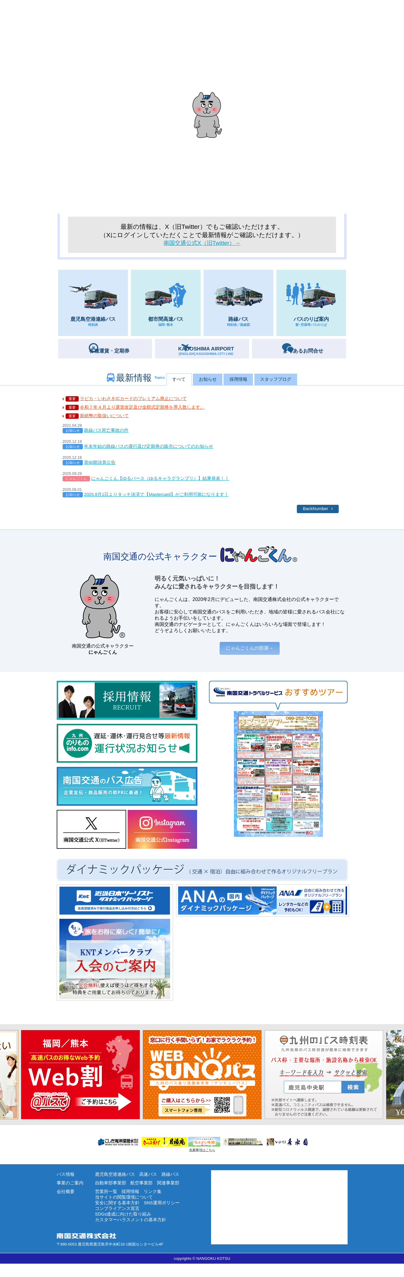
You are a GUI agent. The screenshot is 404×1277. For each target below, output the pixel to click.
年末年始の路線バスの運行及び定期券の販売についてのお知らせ (153, 450)
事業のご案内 (71, 1192)
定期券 (111, 351)
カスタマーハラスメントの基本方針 (133, 1232)
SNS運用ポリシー (166, 1214)
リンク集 (155, 1201)
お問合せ (305, 351)
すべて (167, 380)
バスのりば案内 (311, 305)
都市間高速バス (166, 305)
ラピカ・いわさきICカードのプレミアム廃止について (137, 400)
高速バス (151, 1183)
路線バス (238, 305)
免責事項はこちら (202, 1159)
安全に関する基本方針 (118, 1214)
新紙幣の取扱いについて (106, 418)
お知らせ (203, 380)
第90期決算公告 (101, 467)
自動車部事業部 (111, 1192)
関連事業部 (172, 1192)
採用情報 (241, 380)
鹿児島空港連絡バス (93, 305)
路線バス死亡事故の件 (108, 434)
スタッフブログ (286, 380)
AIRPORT (208, 352)
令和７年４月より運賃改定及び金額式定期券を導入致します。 (146, 409)
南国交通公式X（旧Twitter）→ (202, 243)
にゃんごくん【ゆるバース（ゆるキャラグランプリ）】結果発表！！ (164, 483)
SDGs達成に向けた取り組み (125, 1226)
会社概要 (66, 1201)
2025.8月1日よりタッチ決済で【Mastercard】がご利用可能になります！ (161, 500)
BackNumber (314, 515)
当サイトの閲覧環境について (126, 1208)
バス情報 (66, 1183)
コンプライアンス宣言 (118, 1220)
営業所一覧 (107, 1201)
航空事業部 (144, 1192)
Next (3, 1083)
